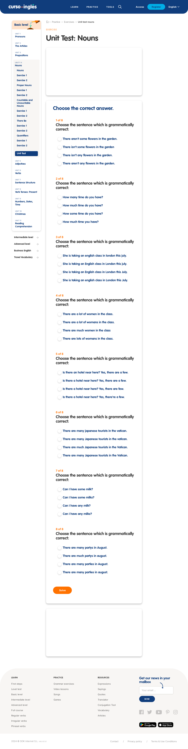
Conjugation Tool (107, 705)
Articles (102, 715)
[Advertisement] (94, 71)
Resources (103, 678)
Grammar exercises (64, 683)
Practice (58, 678)
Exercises (69, 21)
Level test (16, 689)
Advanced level (19, 705)
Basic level (17, 694)
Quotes (101, 694)
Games (57, 699)
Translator (103, 699)
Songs (57, 694)
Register (156, 6)
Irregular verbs (19, 720)
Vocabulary (103, 710)
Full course (17, 710)
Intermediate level (20, 699)
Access (140, 6)
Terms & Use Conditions (164, 741)
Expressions (104, 683)
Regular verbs (18, 715)
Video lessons (61, 689)
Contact (114, 741)
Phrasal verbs (18, 726)
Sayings (102, 689)
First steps (16, 683)
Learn (14, 678)
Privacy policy (135, 741)
